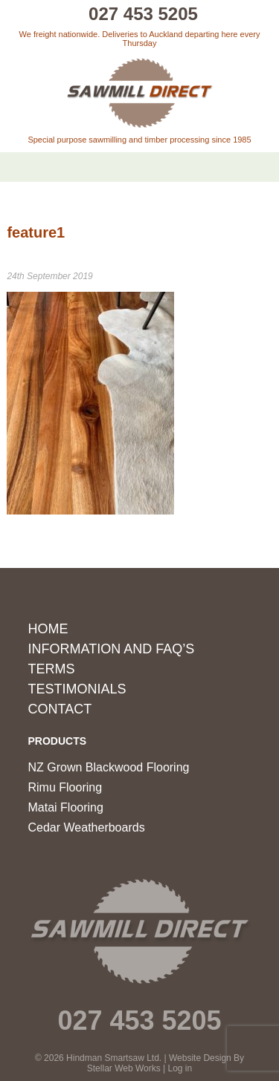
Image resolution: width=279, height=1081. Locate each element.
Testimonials (77, 689)
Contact (60, 709)
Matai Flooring (65, 807)
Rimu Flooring (65, 787)
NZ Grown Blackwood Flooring (109, 767)
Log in (180, 1068)
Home (48, 628)
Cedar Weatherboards (86, 827)
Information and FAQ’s (111, 648)
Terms (51, 669)
